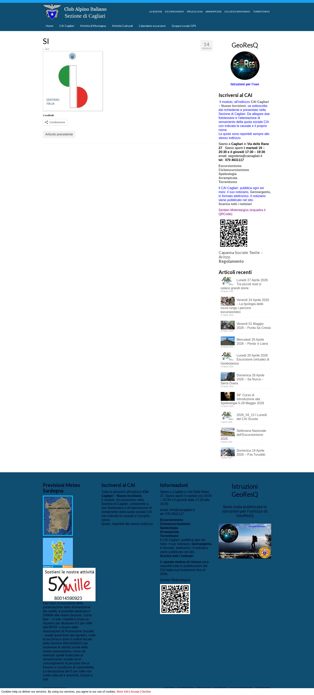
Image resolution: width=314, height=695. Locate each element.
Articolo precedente (59, 134)
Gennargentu (260, 192)
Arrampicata (228, 178)
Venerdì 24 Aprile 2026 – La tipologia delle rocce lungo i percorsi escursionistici (245, 306)
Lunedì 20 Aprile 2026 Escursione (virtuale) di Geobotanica (245, 359)
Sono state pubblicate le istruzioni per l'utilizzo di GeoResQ (245, 511)
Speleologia (228, 174)
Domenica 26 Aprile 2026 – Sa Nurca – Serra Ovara (243, 379)
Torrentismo (228, 182)
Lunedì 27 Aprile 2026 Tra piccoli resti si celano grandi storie (244, 284)
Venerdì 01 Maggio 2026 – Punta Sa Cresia (254, 325)
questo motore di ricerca (182, 562)
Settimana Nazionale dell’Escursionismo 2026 (243, 434)
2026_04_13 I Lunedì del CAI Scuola (252, 417)
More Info (123, 691)
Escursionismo (230, 166)
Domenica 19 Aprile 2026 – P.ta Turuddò (251, 452)
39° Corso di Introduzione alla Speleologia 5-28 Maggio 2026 (242, 399)
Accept (135, 691)
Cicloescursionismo (234, 170)
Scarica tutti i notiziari (236, 204)
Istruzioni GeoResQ (245, 490)
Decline (146, 691)
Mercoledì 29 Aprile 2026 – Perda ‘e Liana (252, 341)
